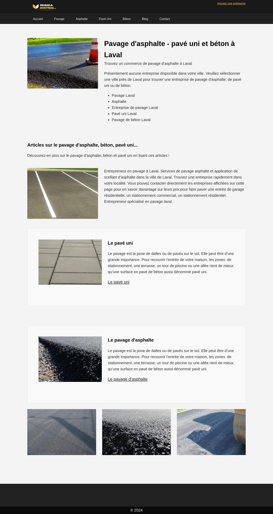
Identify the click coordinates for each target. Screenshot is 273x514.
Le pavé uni (118, 282)
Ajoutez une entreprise (231, 3)
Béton (127, 19)
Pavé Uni (105, 19)
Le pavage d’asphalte (127, 379)
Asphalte (82, 19)
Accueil (38, 19)
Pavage (59, 19)
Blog (145, 19)
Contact (164, 19)
